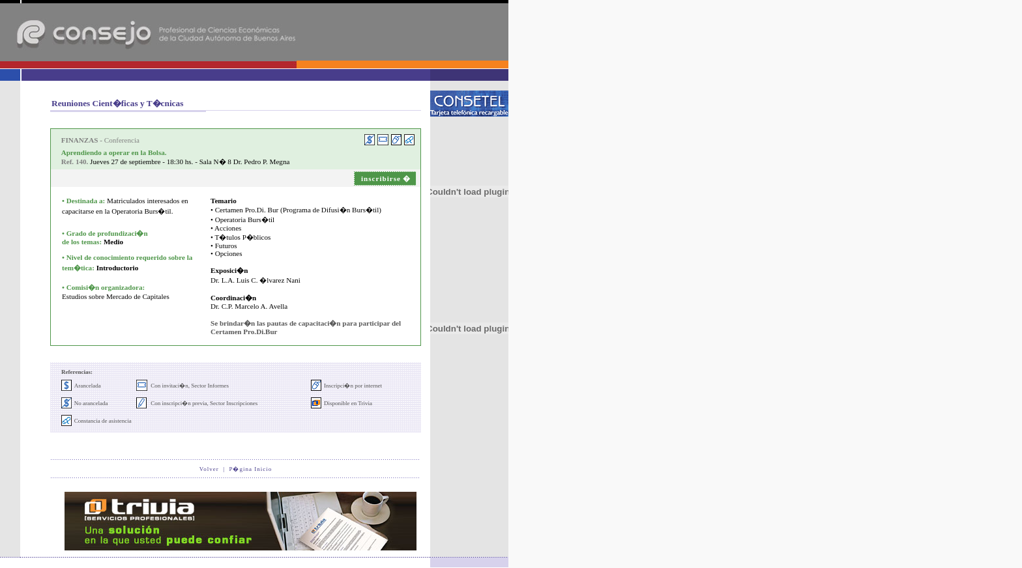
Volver (209, 469)
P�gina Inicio (250, 469)
